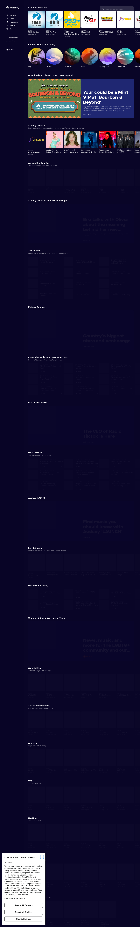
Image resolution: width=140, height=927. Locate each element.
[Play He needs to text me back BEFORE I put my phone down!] (113, 488)
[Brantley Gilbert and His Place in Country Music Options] (132, 382)
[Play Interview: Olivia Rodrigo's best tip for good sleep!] (77, 477)
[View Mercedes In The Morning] (121, 294)
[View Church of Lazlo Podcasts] (121, 272)
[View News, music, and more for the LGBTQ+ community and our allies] (107, 646)
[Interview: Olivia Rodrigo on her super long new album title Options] (97, 466)
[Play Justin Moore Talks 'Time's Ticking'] (113, 370)
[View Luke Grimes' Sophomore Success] (86, 377)
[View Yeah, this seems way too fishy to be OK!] (122, 461)
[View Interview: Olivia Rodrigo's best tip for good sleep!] (86, 473)
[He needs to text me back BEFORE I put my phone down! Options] (132, 489)
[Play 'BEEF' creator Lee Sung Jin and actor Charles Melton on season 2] (78, 607)
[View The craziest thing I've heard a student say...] (51, 461)
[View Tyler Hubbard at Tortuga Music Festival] (51, 377)
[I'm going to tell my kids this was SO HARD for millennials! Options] (97, 489)
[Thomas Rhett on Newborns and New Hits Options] (97, 371)
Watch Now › (87, 240)
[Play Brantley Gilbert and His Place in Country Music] (113, 382)
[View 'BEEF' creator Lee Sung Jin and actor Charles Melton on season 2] (86, 603)
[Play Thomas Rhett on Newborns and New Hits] (78, 370)
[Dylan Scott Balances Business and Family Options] (61, 393)
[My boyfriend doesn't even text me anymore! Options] (61, 477)
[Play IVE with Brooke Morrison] (42, 607)
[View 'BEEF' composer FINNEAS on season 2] (86, 592)
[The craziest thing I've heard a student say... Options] (61, 466)
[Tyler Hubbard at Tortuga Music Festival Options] (61, 382)
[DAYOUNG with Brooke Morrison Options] (132, 608)
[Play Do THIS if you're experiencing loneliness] (113, 477)
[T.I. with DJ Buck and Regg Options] (132, 596)
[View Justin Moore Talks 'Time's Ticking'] (122, 366)
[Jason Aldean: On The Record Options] (61, 596)
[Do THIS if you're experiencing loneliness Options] (132, 477)
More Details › (87, 115)
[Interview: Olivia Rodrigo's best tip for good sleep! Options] (97, 477)
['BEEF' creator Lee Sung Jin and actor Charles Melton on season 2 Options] (97, 608)
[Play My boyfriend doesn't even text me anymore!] (42, 477)
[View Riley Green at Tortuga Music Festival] (51, 366)
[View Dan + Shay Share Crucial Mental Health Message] (86, 388)
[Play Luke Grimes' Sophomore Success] (78, 382)
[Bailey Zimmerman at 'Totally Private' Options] (132, 393)
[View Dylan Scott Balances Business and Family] (51, 388)
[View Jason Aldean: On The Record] (51, 592)
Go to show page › (88, 347)
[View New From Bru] (50, 272)
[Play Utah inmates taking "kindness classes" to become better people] (42, 488)
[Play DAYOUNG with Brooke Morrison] (113, 607)
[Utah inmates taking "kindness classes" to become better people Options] (61, 489)
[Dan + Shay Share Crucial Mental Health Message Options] (97, 393)
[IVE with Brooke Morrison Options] (61, 607)
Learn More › (87, 537)
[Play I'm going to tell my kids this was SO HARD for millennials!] (78, 488)
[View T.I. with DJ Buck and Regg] (122, 592)
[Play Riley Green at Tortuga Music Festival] (42, 370)
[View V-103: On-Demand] (85, 294)
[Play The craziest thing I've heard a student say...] (42, 466)
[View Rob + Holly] (85, 283)
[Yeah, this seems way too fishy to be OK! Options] (132, 466)
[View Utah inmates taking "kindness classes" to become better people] (51, 484)
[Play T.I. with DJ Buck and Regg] (113, 595)
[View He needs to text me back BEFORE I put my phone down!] (122, 484)
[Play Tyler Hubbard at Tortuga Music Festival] (42, 382)
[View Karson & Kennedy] (85, 272)
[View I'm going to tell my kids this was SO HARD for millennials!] (86, 484)
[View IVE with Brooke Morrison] (51, 603)
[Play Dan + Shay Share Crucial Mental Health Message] (78, 393)
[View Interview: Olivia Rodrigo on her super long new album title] (86, 461)
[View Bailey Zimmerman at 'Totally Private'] (122, 388)
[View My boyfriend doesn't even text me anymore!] (51, 473)
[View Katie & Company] (50, 261)
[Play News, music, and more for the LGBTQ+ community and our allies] (107, 656)
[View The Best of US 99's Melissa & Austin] (121, 261)
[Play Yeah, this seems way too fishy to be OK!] (113, 466)
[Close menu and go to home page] (14, 7)
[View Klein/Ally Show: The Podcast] (50, 283)
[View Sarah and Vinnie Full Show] (85, 261)
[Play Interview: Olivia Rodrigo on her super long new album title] (77, 466)
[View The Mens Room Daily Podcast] (50, 294)
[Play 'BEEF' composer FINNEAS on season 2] (78, 596)
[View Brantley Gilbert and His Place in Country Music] (122, 377)
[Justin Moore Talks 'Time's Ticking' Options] (132, 371)
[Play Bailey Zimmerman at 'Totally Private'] (113, 393)
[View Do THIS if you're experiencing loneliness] (122, 473)
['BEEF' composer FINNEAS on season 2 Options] (97, 597)
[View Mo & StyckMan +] (121, 283)
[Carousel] (81, 24)
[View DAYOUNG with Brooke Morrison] (122, 603)
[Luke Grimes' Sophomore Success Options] (97, 382)
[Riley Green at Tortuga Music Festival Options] (61, 371)
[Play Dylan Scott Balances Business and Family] (42, 393)
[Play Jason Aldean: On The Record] (42, 595)
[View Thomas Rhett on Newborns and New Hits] (86, 366)
